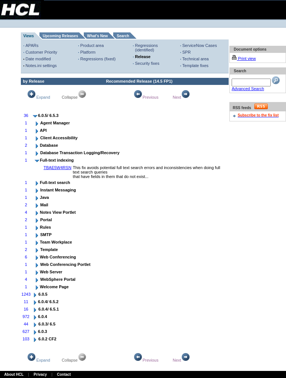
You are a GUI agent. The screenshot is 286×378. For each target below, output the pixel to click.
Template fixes (195, 65)
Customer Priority (41, 52)
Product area (92, 45)
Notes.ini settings (41, 65)
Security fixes (147, 63)
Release (143, 56)
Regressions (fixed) (98, 59)
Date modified (38, 59)
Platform (88, 52)
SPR (186, 52)
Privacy (40, 374)
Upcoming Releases (60, 36)
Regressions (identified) (146, 47)
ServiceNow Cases (199, 45)
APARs (32, 45)
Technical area (195, 59)
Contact (64, 374)
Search (123, 36)
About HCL (13, 374)
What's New (97, 36)
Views (28, 36)
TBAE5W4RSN (58, 167)
